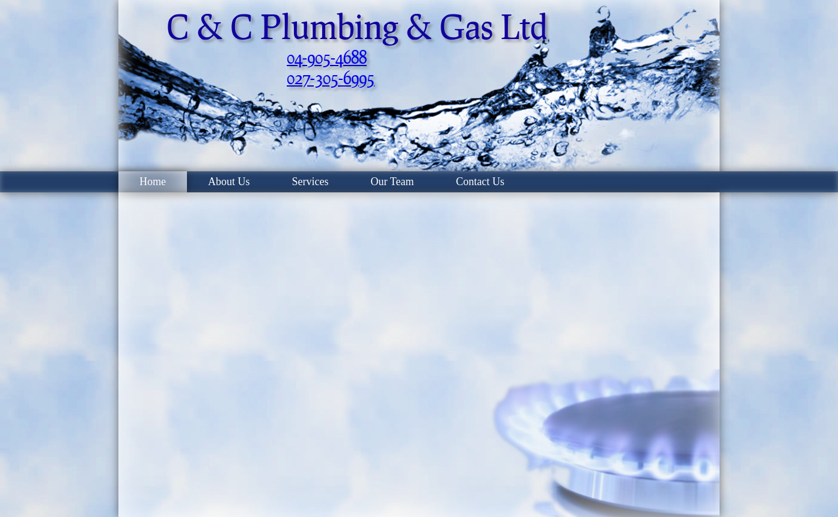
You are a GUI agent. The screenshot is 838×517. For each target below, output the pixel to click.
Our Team (392, 182)
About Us (229, 182)
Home (152, 182)
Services (310, 182)
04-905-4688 (327, 57)
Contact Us (480, 182)
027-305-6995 (331, 77)
